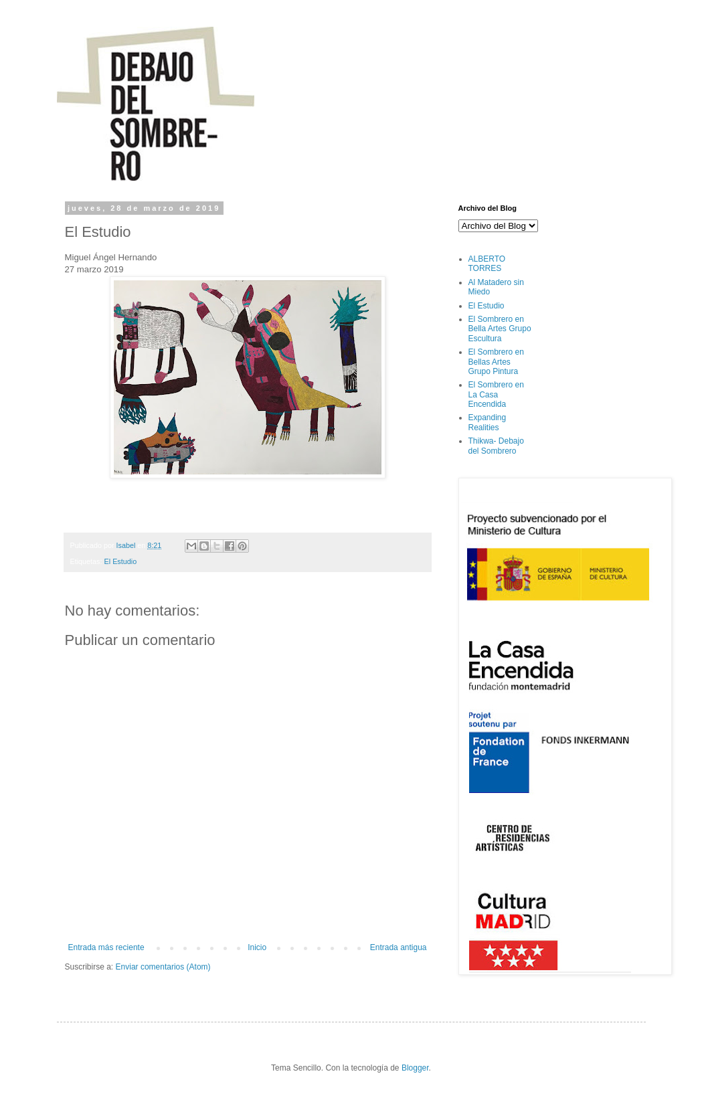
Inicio (257, 947)
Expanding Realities (487, 422)
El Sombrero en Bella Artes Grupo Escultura (499, 328)
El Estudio (120, 561)
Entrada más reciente (106, 947)
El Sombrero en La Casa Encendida (496, 394)
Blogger (415, 1068)
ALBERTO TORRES (487, 263)
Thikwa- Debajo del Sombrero (496, 445)
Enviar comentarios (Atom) (163, 967)
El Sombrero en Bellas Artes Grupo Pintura (496, 361)
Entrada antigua (398, 947)
